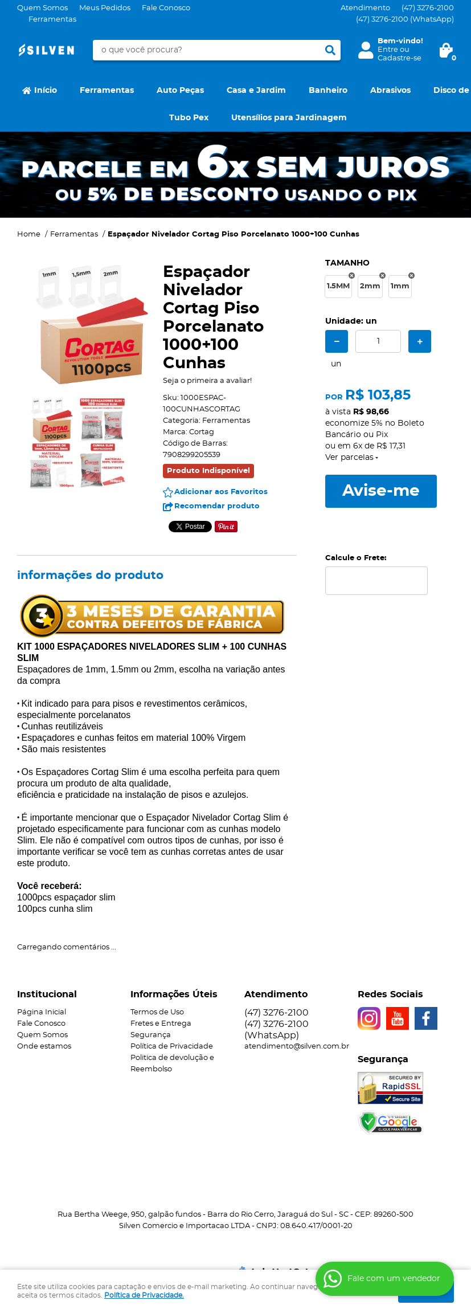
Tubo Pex (188, 118)
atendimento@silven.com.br (296, 1046)
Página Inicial (41, 1012)
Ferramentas (52, 19)
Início (45, 91)
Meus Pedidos (104, 8)
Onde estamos (44, 1046)
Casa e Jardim (256, 91)
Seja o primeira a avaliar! (207, 381)
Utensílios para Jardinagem (289, 118)
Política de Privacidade (171, 1046)
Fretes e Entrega (160, 1023)
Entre (388, 50)
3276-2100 (428, 8)
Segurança (150, 1035)
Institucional (47, 994)
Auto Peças (180, 91)
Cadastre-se (399, 58)
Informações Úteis (174, 994)
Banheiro (328, 91)
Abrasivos (390, 91)
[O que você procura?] (330, 50)
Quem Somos (42, 8)
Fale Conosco (166, 8)
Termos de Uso (157, 1012)
